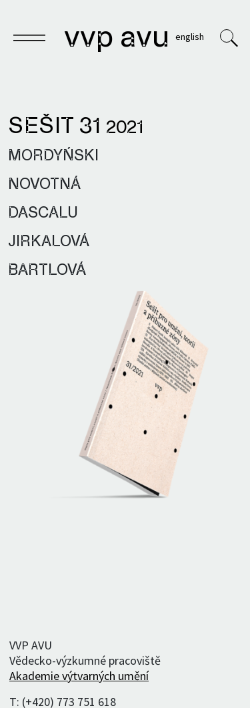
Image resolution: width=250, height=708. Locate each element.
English (189, 37)
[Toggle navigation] (29, 40)
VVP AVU (116, 38)
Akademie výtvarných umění (79, 675)
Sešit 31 (75, 127)
